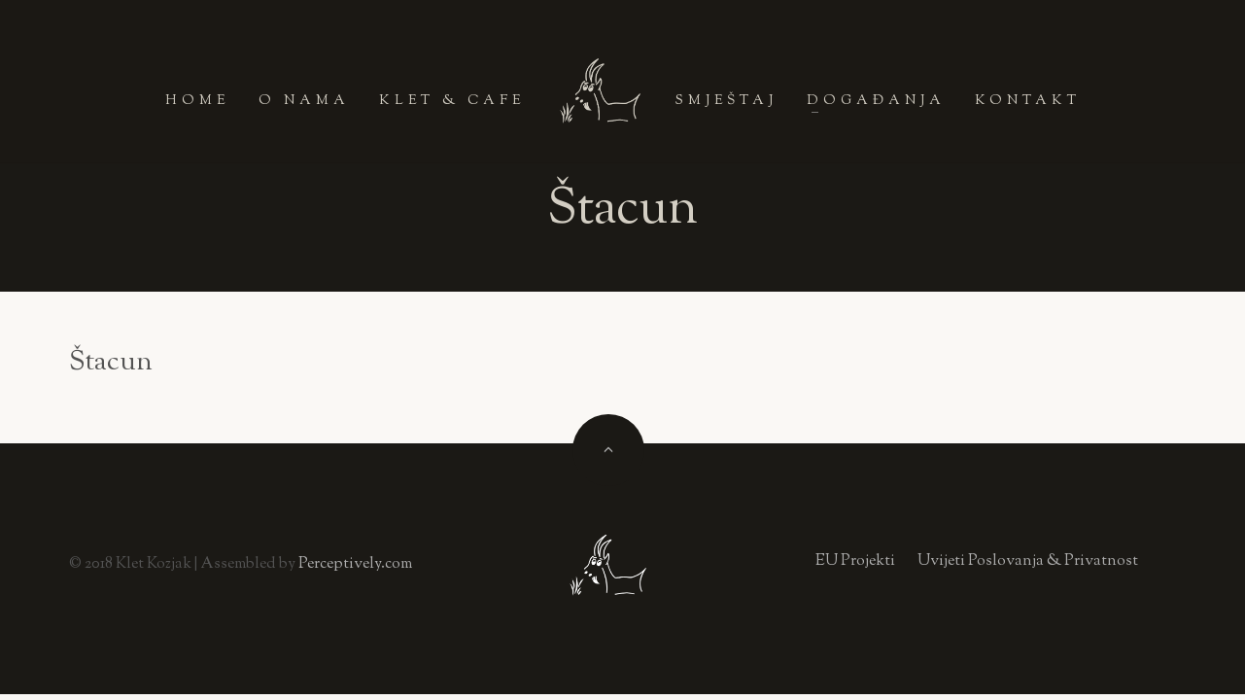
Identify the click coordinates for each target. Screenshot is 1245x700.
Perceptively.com (355, 564)
